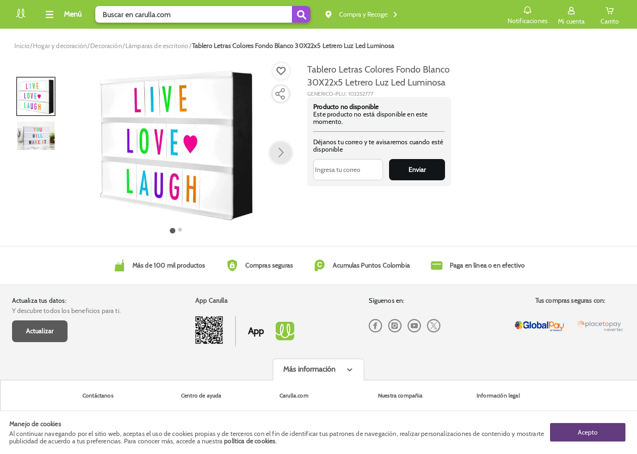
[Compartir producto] (280, 94)
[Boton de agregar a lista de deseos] (281, 71)
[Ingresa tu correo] (348, 169)
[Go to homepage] (22, 46)
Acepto (588, 432)
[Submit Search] (301, 14)
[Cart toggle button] (610, 14)
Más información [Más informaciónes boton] (309, 369)
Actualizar (40, 331)
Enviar (417, 170)
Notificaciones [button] (527, 14)
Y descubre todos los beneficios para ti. (66, 310)
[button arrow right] (281, 153)
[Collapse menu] (62, 14)
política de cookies (249, 441)
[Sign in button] (571, 14)
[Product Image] (176, 144)
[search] (202, 14)
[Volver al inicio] (21, 16)
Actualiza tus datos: (39, 300)
